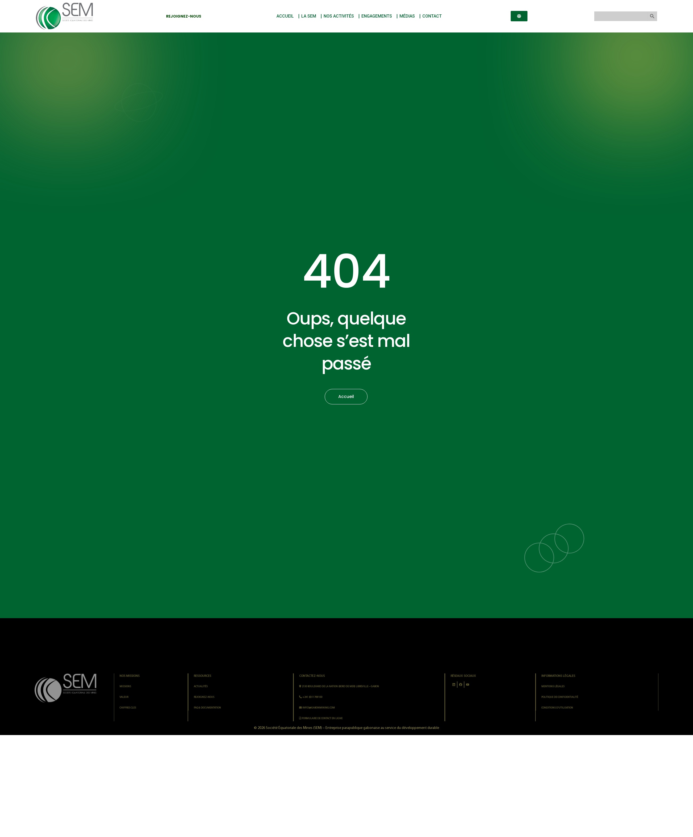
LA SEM (310, 16)
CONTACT (432, 16)
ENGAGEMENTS (378, 16)
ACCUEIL (286, 16)
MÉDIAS (408, 16)
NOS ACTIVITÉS (340, 16)
